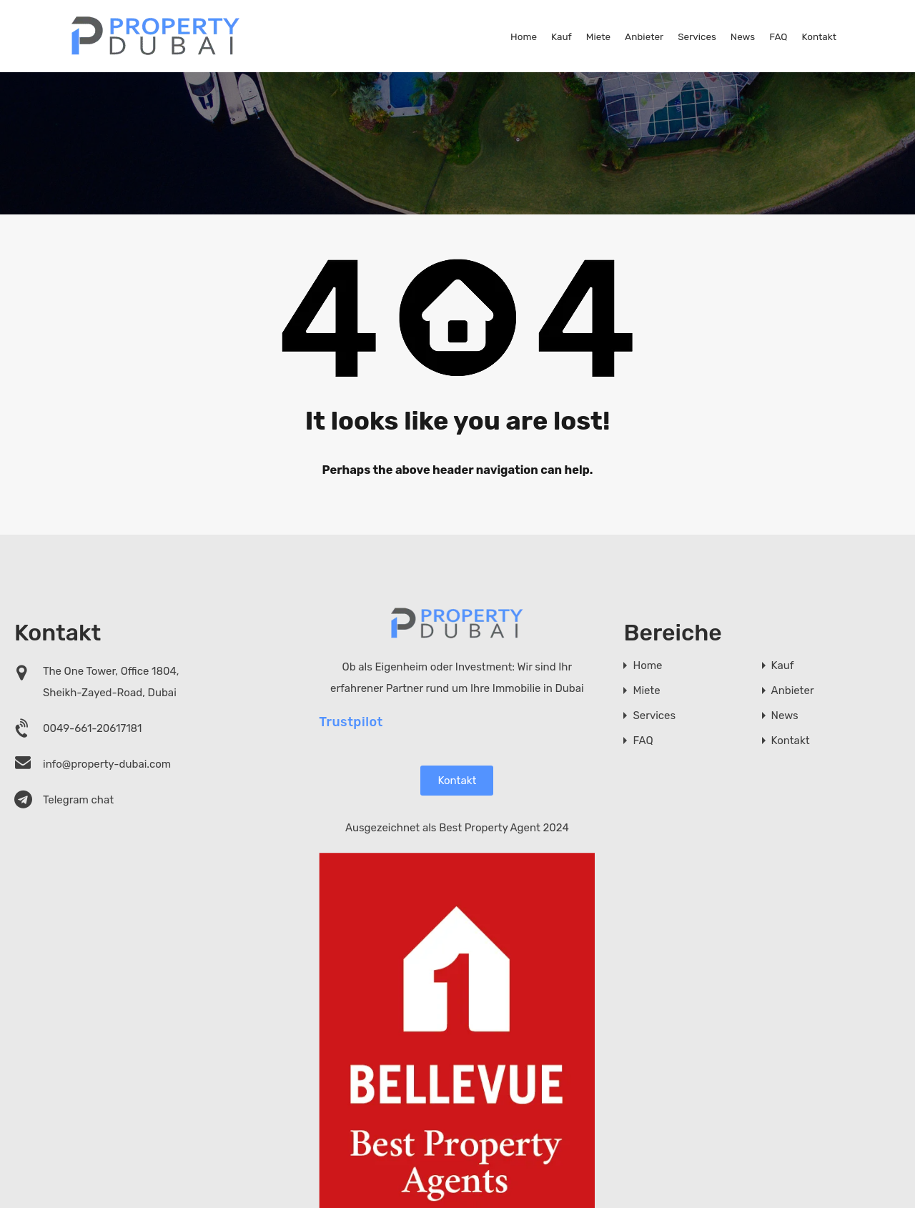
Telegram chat (78, 799)
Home (523, 36)
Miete (598, 36)
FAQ (778, 36)
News (743, 36)
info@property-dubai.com (107, 764)
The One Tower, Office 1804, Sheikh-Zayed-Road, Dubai (111, 682)
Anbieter (644, 36)
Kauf (561, 36)
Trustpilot (351, 721)
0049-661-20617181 (92, 728)
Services (697, 36)
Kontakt (818, 36)
